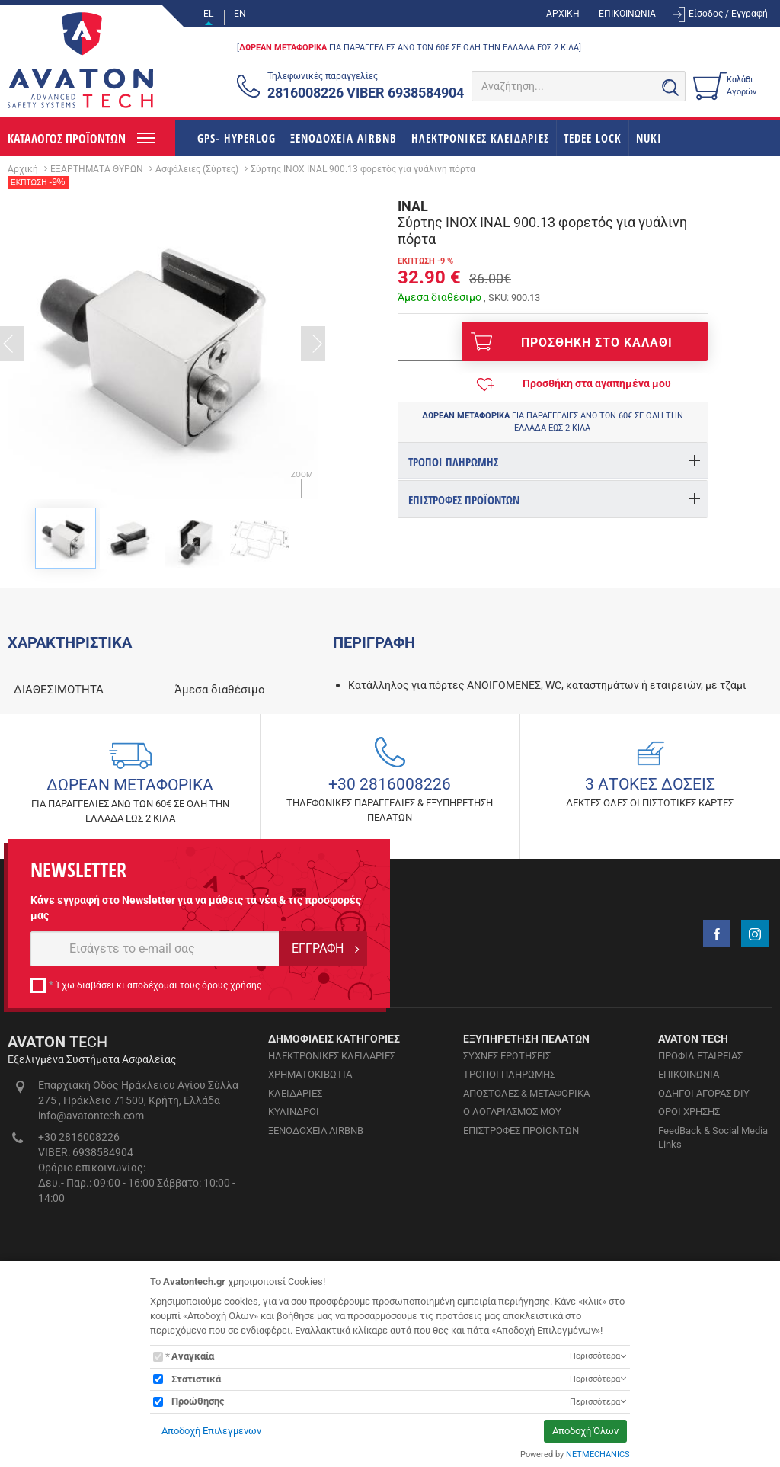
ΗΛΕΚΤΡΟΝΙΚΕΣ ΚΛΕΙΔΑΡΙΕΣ (480, 138)
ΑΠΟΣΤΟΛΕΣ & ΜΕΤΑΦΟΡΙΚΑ (526, 1247)
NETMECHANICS (598, 1454)
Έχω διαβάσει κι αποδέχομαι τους (158, 1139)
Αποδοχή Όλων (585, 1431)
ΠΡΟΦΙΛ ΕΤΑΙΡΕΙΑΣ (700, 1210)
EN (240, 13)
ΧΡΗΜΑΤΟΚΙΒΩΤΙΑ (310, 1228)
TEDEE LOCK (593, 138)
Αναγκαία (192, 1356)
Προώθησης (198, 1401)
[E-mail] (155, 1102)
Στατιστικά (196, 1379)
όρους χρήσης (231, 1139)
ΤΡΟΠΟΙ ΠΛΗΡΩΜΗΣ (509, 1228)
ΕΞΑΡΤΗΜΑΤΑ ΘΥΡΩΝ (96, 169)
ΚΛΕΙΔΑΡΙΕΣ (295, 1247)
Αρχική (23, 169)
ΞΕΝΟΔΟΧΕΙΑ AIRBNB (343, 138)
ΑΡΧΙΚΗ (563, 13)
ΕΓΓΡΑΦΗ (318, 1102)
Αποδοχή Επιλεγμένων (211, 1431)
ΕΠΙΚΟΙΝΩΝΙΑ (627, 13)
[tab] (553, 461)
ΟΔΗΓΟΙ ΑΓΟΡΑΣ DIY (704, 1247)
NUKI (649, 138)
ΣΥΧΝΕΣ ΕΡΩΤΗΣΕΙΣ (507, 1210)
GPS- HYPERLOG (236, 138)
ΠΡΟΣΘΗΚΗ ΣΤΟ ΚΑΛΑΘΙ (572, 341)
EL (208, 13)
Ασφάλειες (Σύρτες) (196, 169)
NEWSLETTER (78, 1024)
